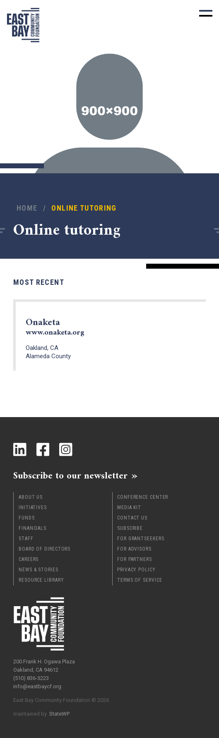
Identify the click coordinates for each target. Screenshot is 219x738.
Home (27, 208)
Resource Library (41, 580)
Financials (32, 528)
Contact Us (132, 518)
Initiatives (33, 507)
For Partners (134, 559)
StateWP (59, 714)
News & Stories (38, 570)
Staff (26, 538)
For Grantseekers (140, 538)
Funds (27, 518)
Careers (29, 559)
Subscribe (130, 528)
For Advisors (134, 549)
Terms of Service (139, 580)
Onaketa (55, 327)
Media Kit (129, 507)
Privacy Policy (136, 570)
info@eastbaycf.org (37, 686)
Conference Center (142, 497)
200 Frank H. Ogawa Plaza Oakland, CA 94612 (44, 665)
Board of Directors (44, 549)
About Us (31, 497)
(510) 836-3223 (31, 678)
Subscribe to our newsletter (70, 475)
